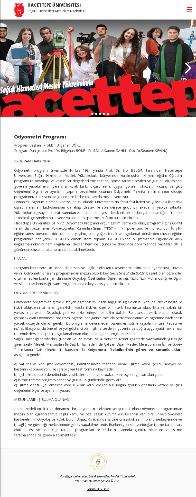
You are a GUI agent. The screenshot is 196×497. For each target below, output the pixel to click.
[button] (188, 68)
